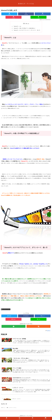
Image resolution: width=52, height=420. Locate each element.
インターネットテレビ (5, 309)
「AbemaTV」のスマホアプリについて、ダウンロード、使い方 (26, 30)
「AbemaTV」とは (16, 26)
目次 (24, 23)
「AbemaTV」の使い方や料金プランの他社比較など (24, 28)
